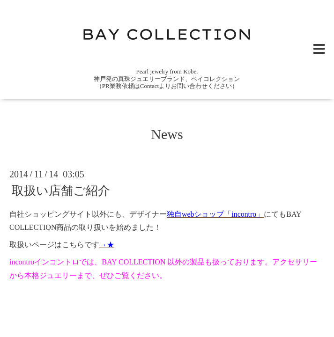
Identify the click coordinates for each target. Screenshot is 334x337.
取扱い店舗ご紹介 (61, 191)
